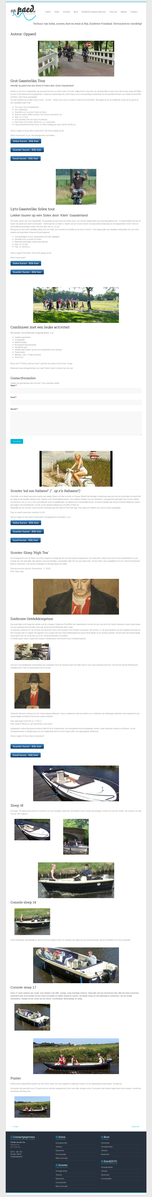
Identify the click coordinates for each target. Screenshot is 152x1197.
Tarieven (59, 1147)
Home (48, 12)
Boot (76, 12)
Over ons (113, 12)
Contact (134, 12)
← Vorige (14, 1126)
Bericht (14, 409)
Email (13, 397)
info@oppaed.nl (16, 1157)
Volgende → (136, 1126)
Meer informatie (61, 1158)
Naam (13, 385)
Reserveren (60, 1150)
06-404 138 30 (15, 1154)
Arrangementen (61, 1143)
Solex (56, 12)
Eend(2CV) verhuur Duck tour (94, 12)
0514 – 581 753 (16, 1152)
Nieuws (124, 12)
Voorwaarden (61, 1154)
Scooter (66, 12)
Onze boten (105, 1143)
